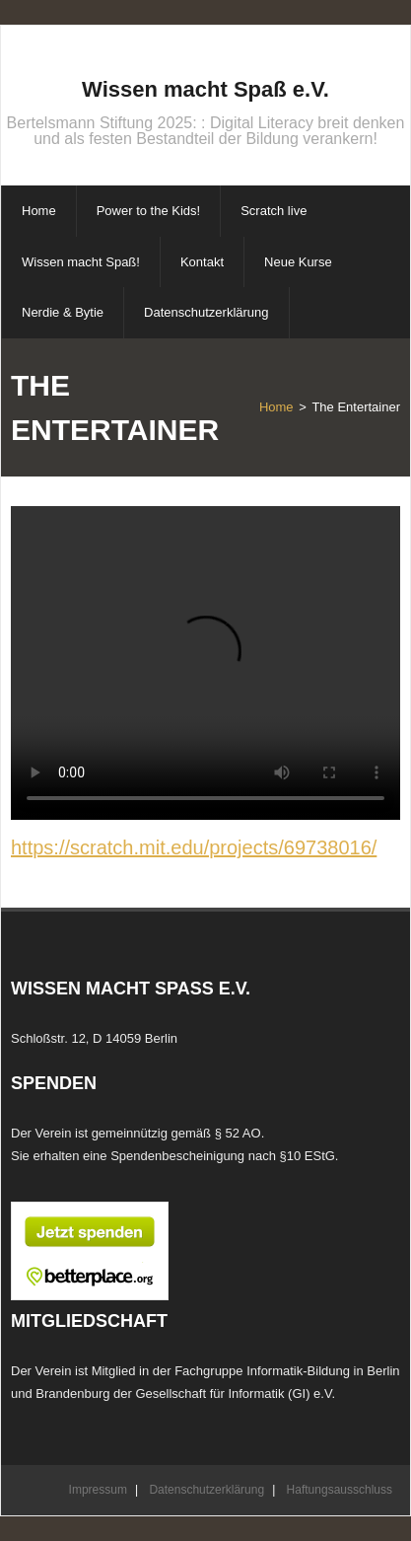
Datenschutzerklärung (206, 1490)
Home (276, 407)
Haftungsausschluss (339, 1490)
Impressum (98, 1490)
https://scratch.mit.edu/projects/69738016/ (194, 847)
